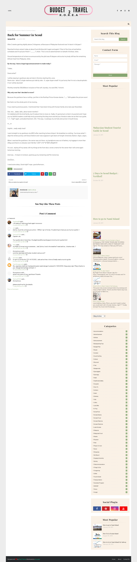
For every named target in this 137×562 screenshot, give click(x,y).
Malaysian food (110, 433)
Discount (110, 362)
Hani (14, 245)
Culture (110, 359)
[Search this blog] (106, 39)
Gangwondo (110, 368)
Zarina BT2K (11, 39)
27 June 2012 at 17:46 (20, 276)
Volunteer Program (110, 483)
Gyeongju (110, 374)
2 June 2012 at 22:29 (20, 232)
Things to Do (110, 467)
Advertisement (110, 334)
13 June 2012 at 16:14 (20, 269)
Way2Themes (22, 559)
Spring (110, 461)
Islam (110, 393)
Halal (110, 377)
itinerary (110, 396)
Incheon (110, 390)
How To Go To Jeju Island (101, 271)
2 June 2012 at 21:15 (19, 225)
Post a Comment (12, 289)
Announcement (16, 30)
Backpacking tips (110, 343)
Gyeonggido (110, 371)
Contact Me (126, 559)
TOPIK (110, 473)
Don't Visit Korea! (98, 301)
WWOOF (110, 486)
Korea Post (110, 411)
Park (110, 442)
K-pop (110, 408)
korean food (110, 418)
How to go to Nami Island (106, 218)
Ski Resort (110, 455)
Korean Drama (110, 414)
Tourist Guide (110, 476)
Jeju (110, 399)
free (110, 365)
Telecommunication (110, 464)
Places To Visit (110, 445)
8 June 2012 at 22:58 (20, 261)
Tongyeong (110, 470)
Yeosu (110, 489)
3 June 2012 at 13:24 (19, 248)
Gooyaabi (37, 559)
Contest (110, 353)
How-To (110, 387)
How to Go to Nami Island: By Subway (105, 286)
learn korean (110, 427)
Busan (110, 350)
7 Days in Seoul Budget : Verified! (105, 175)
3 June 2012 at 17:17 (19, 255)
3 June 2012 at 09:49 (20, 242)
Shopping (110, 452)
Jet (14, 228)
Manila (110, 436)
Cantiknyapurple (18, 264)
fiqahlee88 (16, 221)
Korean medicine (110, 424)
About (119, 559)
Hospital (110, 384)
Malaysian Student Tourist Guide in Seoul (107, 129)
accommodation (110, 331)
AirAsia (110, 337)
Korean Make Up (110, 421)
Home (9, 10)
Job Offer (110, 405)
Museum (110, 439)
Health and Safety (110, 380)
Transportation (110, 479)
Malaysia (110, 430)
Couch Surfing (110, 356)
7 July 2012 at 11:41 (19, 286)
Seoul (110, 449)
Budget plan (110, 346)
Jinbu (110, 402)
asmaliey (16, 258)
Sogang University (110, 458)
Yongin (110, 492)
